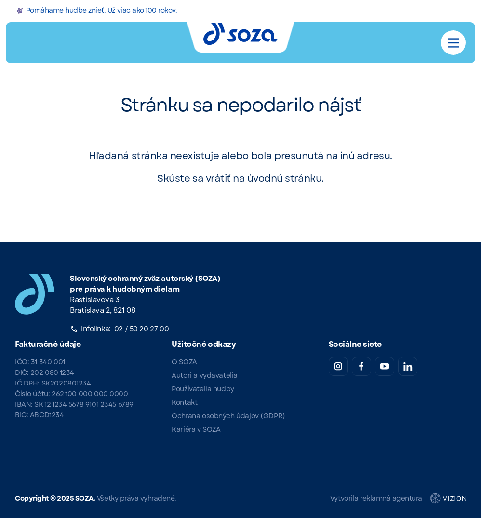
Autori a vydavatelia (205, 375)
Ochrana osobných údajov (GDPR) (228, 416)
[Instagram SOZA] (338, 366)
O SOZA (184, 362)
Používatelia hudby (203, 389)
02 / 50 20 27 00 (141, 328)
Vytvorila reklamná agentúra (398, 498)
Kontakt (184, 402)
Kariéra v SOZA (196, 429)
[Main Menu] (453, 43)
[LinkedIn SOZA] (407, 366)
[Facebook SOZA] (361, 366)
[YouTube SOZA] (384, 366)
